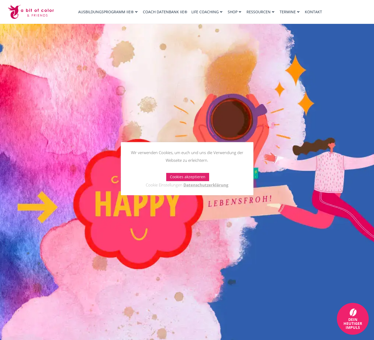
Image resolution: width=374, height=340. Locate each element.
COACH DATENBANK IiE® (165, 11)
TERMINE (290, 11)
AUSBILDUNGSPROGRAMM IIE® (108, 11)
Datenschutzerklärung (205, 185)
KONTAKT (313, 11)
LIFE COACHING (206, 11)
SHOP (234, 11)
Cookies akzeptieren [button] (187, 176)
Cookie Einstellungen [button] (164, 185)
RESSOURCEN (260, 11)
